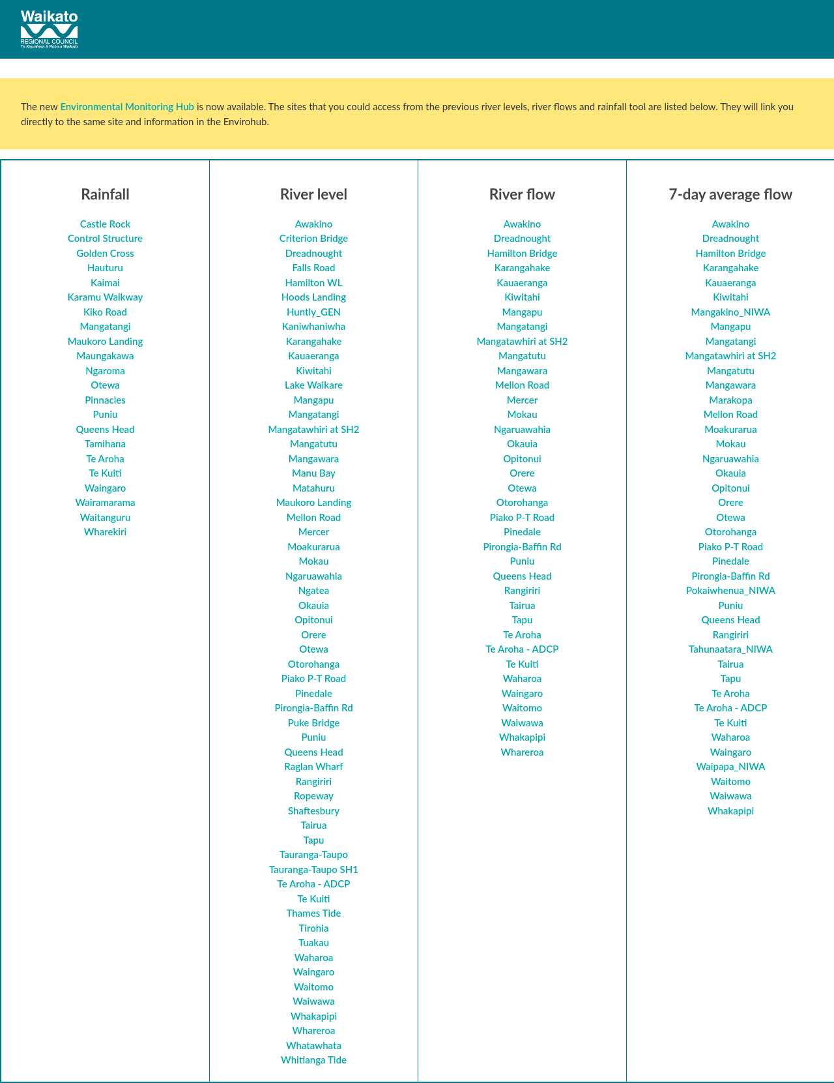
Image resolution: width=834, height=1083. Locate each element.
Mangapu (313, 400)
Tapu (314, 840)
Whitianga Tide (314, 1059)
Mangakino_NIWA (731, 312)
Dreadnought (314, 253)
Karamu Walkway (105, 297)
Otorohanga (314, 664)
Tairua (314, 825)
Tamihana (105, 443)
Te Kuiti (105, 473)
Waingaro (105, 488)
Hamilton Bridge (522, 253)
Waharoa (314, 957)
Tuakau (313, 942)
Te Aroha (105, 458)
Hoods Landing (313, 297)
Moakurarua (313, 546)
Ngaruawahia (313, 576)
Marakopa (730, 400)
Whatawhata (313, 1045)
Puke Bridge (314, 722)
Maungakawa (105, 355)
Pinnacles (105, 400)
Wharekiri (105, 531)
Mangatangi (104, 326)
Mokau (313, 561)
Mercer (314, 531)
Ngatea (314, 590)
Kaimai (105, 282)
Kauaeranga (313, 355)
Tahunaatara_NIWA (731, 649)
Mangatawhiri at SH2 (313, 429)
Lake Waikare (314, 385)
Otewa (105, 385)
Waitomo (314, 986)
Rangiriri (314, 781)
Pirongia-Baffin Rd (313, 707)
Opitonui (314, 619)
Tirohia (313, 928)
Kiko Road (105, 312)
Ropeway (314, 795)
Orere (313, 634)
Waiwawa (314, 1001)
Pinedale (313, 693)
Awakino (314, 224)
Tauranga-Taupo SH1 (313, 869)
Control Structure (105, 238)
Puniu (105, 414)
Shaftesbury (313, 810)
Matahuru (314, 488)
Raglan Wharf (313, 766)
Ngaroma (105, 370)
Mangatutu (314, 443)
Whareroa (313, 1030)
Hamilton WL (313, 282)
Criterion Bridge (314, 238)
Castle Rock (105, 224)
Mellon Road (314, 517)
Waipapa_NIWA (730, 766)
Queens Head (105, 429)
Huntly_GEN (314, 312)
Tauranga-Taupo (314, 854)
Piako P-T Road (314, 678)
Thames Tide (313, 913)
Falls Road (313, 267)
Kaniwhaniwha (314, 326)
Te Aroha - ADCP (314, 883)
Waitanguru (105, 517)
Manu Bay (314, 473)
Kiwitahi (314, 370)
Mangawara (314, 458)
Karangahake (314, 341)
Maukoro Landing (105, 341)
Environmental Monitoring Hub (127, 106)
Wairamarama (106, 502)
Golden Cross (105, 253)
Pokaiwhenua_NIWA (730, 590)
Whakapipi (314, 1016)
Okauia (313, 605)
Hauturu (105, 267)
